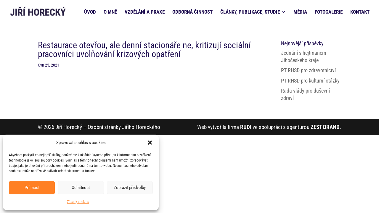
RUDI (245, 127)
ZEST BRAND (325, 127)
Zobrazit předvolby (130, 187)
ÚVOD (90, 12)
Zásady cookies (78, 202)
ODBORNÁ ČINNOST (192, 12)
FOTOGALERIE (329, 12)
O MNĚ (110, 12)
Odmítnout (81, 187)
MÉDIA (300, 12)
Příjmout (32, 187)
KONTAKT (360, 12)
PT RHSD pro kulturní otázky (310, 81)
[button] (150, 143)
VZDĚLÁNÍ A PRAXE (145, 12)
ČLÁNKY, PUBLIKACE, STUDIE (250, 12)
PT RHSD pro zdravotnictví (308, 70)
